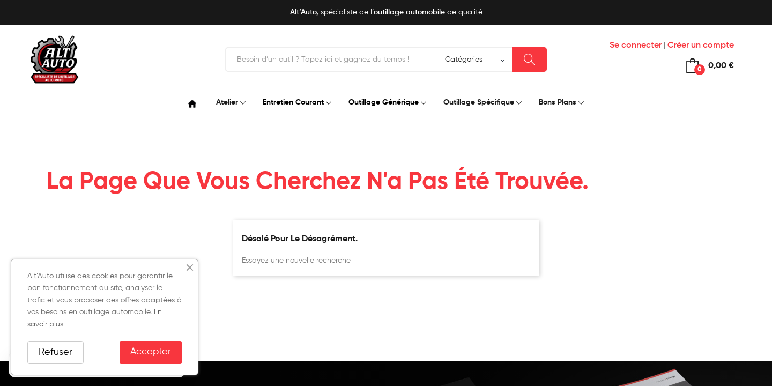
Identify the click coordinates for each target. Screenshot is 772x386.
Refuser (55, 352)
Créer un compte (700, 45)
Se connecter (636, 45)
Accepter (150, 352)
